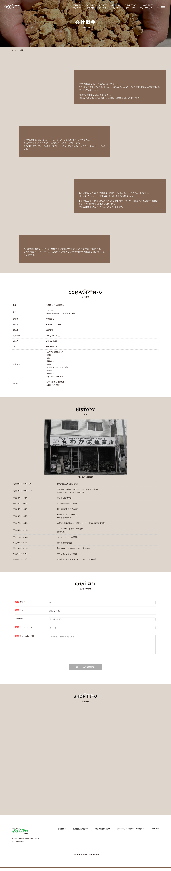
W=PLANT (155, 831)
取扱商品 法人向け (80, 831)
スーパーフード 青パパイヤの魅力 (129, 831)
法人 (52, 610)
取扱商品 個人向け (102, 831)
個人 (58, 610)
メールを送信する (87, 671)
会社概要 (61, 831)
